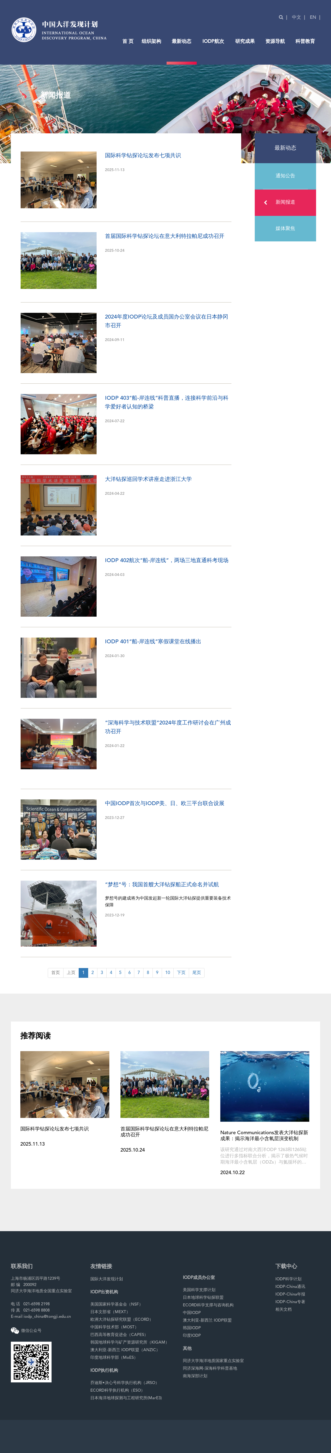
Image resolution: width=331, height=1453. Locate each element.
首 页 (127, 41)
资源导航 (275, 41)
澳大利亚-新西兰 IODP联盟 (207, 1321)
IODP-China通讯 (290, 1287)
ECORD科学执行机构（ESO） (117, 1391)
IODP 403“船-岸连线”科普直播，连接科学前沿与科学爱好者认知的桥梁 (166, 403)
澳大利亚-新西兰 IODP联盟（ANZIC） (125, 1350)
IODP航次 (213, 41)
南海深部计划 (195, 1376)
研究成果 (245, 41)
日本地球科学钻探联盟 (203, 1298)
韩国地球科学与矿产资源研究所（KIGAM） (129, 1343)
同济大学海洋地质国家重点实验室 (213, 1361)
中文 (296, 17)
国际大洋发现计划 (106, 1279)
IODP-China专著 (290, 1302)
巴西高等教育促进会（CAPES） (119, 1335)
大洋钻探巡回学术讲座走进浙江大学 (148, 479)
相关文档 (283, 1310)
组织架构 (151, 41)
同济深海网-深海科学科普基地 (210, 1369)
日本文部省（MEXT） (110, 1312)
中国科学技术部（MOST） (114, 1327)
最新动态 (181, 41)
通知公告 (285, 176)
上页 (71, 973)
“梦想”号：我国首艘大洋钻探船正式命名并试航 (162, 885)
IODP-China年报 (290, 1295)
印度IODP (192, 1336)
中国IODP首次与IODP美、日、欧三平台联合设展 (164, 803)
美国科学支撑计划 (199, 1290)
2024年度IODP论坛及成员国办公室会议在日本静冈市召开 (166, 321)
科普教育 (305, 41)
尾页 (196, 973)
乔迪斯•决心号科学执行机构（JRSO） (124, 1383)
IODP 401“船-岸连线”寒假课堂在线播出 (153, 642)
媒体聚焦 (285, 228)
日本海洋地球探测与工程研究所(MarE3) (126, 1398)
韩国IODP (192, 1328)
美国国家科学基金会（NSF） (116, 1305)
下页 (181, 973)
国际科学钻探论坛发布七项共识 (143, 156)
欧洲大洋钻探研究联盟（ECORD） (121, 1320)
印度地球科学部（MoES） (114, 1358)
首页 (55, 973)
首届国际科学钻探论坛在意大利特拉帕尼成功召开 (164, 236)
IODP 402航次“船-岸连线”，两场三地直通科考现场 (166, 560)
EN (313, 17)
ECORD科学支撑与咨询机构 (208, 1305)
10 (167, 973)
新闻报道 (279, 202)
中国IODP (192, 1313)
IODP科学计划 (288, 1279)
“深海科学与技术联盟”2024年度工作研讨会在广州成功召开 (168, 727)
